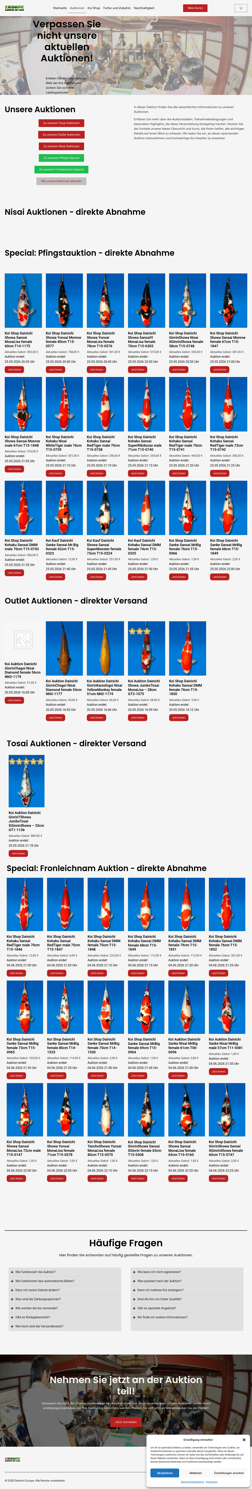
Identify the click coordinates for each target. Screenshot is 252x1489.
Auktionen (77, 8)
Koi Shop (94, 8)
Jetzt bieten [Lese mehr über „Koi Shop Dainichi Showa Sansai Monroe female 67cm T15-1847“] (219, 369)
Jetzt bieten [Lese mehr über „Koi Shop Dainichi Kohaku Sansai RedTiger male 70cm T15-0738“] (96, 473)
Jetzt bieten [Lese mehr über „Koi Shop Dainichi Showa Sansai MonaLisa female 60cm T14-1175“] (14, 369)
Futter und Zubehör (117, 8)
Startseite (60, 8)
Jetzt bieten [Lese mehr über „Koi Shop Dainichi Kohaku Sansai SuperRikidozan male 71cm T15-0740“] (137, 473)
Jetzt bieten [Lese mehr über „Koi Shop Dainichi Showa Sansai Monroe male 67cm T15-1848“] (14, 469)
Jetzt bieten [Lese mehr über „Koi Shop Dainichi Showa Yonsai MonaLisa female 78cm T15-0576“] (96, 369)
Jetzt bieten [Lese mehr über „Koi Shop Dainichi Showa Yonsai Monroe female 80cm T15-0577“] (55, 369)
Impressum (212, 1482)
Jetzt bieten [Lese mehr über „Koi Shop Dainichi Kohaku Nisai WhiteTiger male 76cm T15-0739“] (55, 473)
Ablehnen (195, 1473)
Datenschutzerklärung (192, 1482)
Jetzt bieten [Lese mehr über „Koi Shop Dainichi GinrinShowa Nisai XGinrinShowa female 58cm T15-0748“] (178, 369)
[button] (244, 1440)
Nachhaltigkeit (144, 8)
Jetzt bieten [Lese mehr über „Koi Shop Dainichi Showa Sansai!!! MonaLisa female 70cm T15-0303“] (137, 369)
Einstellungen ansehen (229, 1473)
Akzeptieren (165, 1473)
